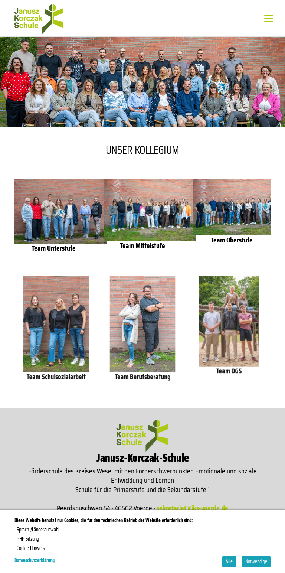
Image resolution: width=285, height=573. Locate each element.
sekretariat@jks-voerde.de (192, 508)
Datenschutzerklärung (34, 560)
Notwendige (256, 561)
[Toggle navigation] (268, 18)
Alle (229, 561)
